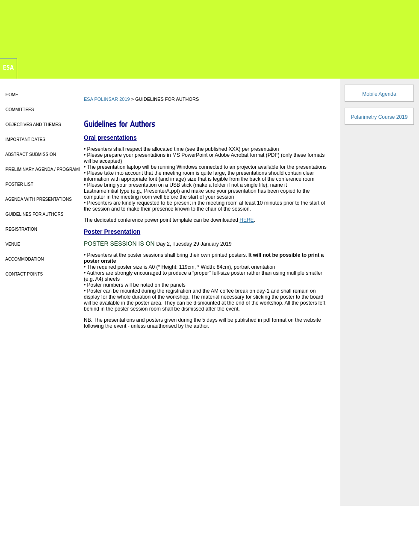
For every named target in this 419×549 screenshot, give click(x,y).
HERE (246, 220)
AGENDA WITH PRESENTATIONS (38, 199)
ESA (8, 67)
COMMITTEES (19, 109)
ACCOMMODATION (24, 259)
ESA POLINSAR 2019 (107, 99)
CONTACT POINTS (23, 274)
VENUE (12, 244)
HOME (11, 94)
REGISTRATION (20, 229)
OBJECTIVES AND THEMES (32, 124)
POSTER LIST (18, 184)
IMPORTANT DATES (24, 139)
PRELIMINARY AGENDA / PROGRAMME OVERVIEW (56, 169)
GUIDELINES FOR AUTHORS (33, 214)
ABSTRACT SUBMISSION (30, 154)
